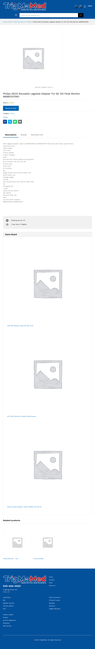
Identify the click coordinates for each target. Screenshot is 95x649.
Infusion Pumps (54, 600)
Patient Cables (8, 614)
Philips (12, 113)
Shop (50, 582)
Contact (51, 580)
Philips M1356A (38, 558)
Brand (24, 135)
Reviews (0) (37, 135)
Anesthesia (6, 597)
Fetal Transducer (55, 597)
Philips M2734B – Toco (10, 558)
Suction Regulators (9, 620)
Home (51, 577)
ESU (4, 608)
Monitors (52, 606)
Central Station (8, 606)
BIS (4, 600)
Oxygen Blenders (54, 608)
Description (10, 135)
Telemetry (6, 623)
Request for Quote (11, 108)
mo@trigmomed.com (10, 589)
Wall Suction (7, 626)
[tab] (10, 136)
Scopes (5, 617)
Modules (52, 603)
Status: (5, 102)
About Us (52, 585)
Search (81, 15)
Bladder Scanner (8, 603)
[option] (17, 545)
